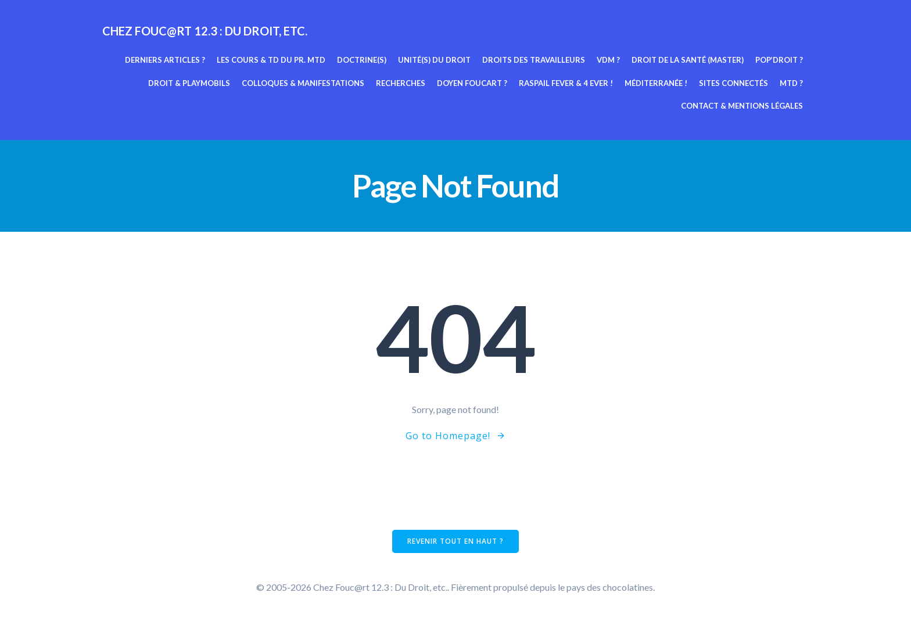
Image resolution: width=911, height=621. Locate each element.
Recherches (400, 83)
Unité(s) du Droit (434, 59)
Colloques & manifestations (303, 83)
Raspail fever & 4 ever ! (566, 83)
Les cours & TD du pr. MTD (271, 59)
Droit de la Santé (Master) (688, 59)
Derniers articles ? (165, 59)
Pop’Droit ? (779, 59)
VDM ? (608, 59)
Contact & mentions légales (742, 105)
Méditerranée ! (656, 83)
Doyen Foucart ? (472, 83)
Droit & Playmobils (189, 83)
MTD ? (791, 83)
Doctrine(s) (361, 59)
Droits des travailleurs (533, 59)
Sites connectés (733, 83)
